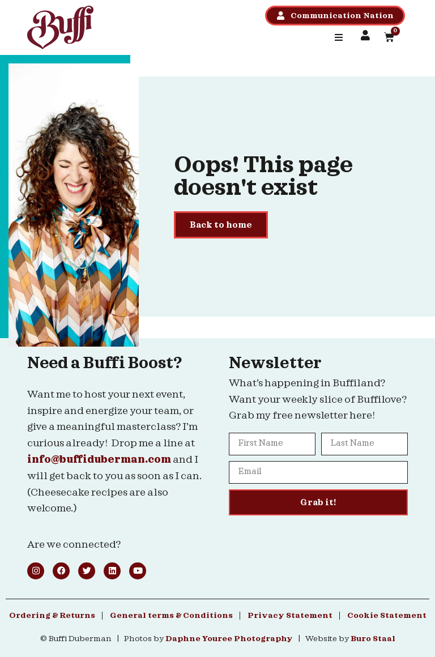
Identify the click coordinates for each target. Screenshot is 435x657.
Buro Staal (373, 639)
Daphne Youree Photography (229, 639)
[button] (339, 37)
